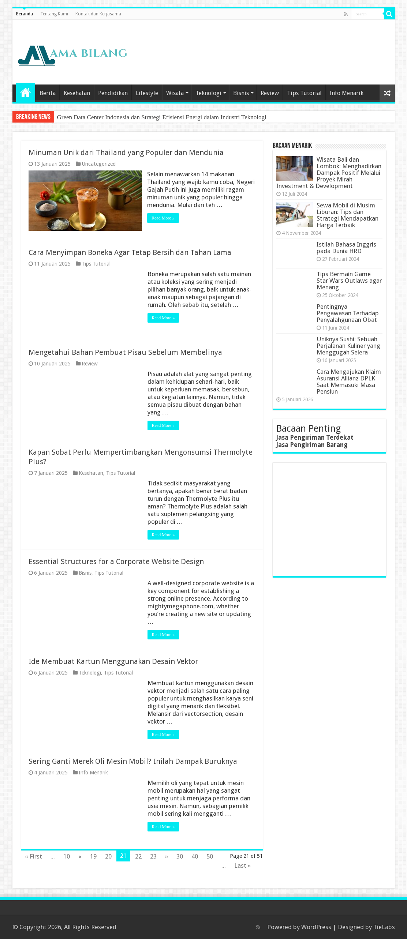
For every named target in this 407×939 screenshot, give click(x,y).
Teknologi (208, 93)
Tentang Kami (54, 13)
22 (138, 856)
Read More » (163, 218)
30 (179, 856)
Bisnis (241, 93)
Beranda (24, 13)
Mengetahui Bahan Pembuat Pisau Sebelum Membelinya (125, 352)
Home (25, 92)
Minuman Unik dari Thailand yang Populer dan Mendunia (126, 152)
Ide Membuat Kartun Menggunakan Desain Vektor (113, 661)
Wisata (175, 93)
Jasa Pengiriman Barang (312, 444)
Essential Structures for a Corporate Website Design (116, 561)
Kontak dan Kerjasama (98, 13)
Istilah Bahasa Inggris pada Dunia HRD (346, 248)
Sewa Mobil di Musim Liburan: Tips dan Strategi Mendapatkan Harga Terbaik (347, 215)
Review (270, 93)
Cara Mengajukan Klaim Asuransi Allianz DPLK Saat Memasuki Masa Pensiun (349, 381)
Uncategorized (99, 164)
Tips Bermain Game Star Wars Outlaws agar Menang (349, 280)
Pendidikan (113, 93)
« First (33, 856)
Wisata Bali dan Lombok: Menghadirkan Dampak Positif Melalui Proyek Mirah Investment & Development (328, 172)
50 (209, 856)
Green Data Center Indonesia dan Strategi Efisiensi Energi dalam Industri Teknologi (161, 117)
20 (108, 856)
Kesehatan (77, 93)
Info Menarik (346, 93)
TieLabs (384, 927)
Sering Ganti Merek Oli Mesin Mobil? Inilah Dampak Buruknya (133, 761)
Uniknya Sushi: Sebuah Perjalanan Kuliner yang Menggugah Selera (348, 345)
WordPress (316, 927)
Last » (242, 865)
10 (66, 856)
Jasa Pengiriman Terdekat (315, 437)
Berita (48, 93)
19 (93, 856)
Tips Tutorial (304, 93)
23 (153, 856)
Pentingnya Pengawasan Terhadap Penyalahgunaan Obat (348, 313)
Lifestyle (147, 93)
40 (194, 856)
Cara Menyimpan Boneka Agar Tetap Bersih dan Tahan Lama (130, 252)
